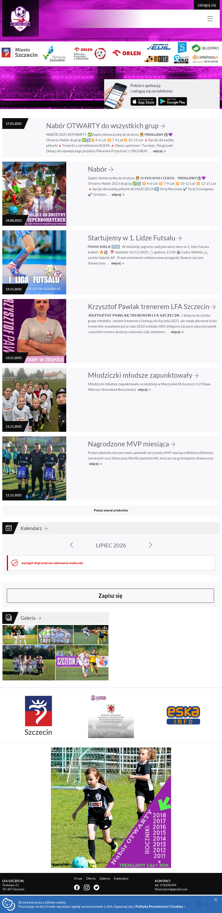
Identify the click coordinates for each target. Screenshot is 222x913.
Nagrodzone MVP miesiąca (131, 444)
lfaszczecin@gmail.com (171, 889)
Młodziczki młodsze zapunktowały (143, 375)
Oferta (91, 878)
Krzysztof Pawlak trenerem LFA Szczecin (152, 306)
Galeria (31, 618)
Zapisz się (110, 595)
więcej (159, 151)
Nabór (100, 169)
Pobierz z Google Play (172, 101)
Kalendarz (34, 528)
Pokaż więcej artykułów (111, 510)
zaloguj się (207, 4)
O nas (78, 878)
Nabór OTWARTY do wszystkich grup (105, 125)
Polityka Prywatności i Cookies (160, 906)
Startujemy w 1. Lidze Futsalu (135, 238)
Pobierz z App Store (143, 101)
